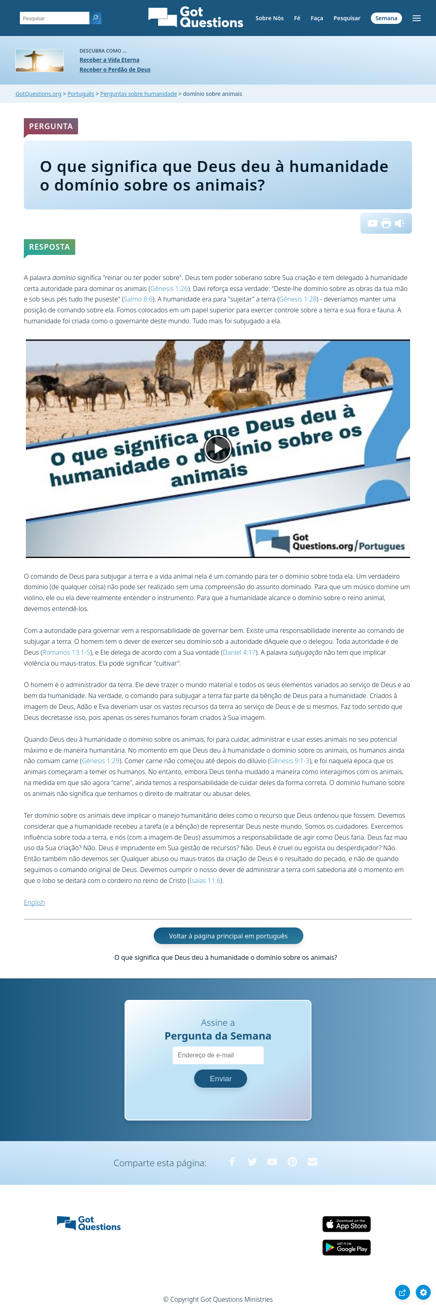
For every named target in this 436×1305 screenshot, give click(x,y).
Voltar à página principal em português (228, 935)
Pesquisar (347, 18)
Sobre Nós (270, 18)
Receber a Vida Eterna (110, 60)
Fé (297, 18)
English (34, 902)
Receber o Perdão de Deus (115, 69)
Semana (386, 18)
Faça (317, 18)
